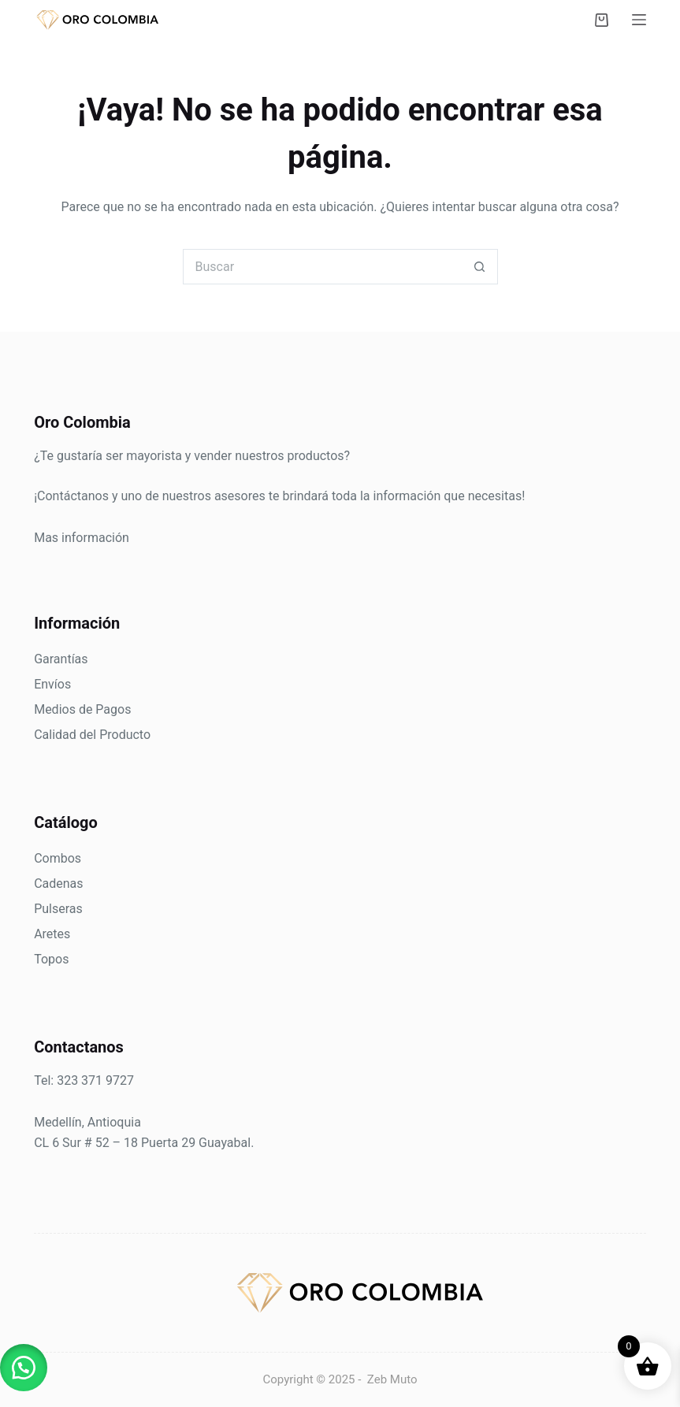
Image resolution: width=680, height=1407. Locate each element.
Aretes (52, 933)
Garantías (60, 659)
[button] (23, 1367)
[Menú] (639, 20)
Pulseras (58, 908)
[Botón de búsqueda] (480, 266)
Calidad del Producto (92, 734)
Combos (57, 858)
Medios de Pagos (82, 709)
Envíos (52, 684)
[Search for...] (323, 266)
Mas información (81, 537)
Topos (51, 959)
